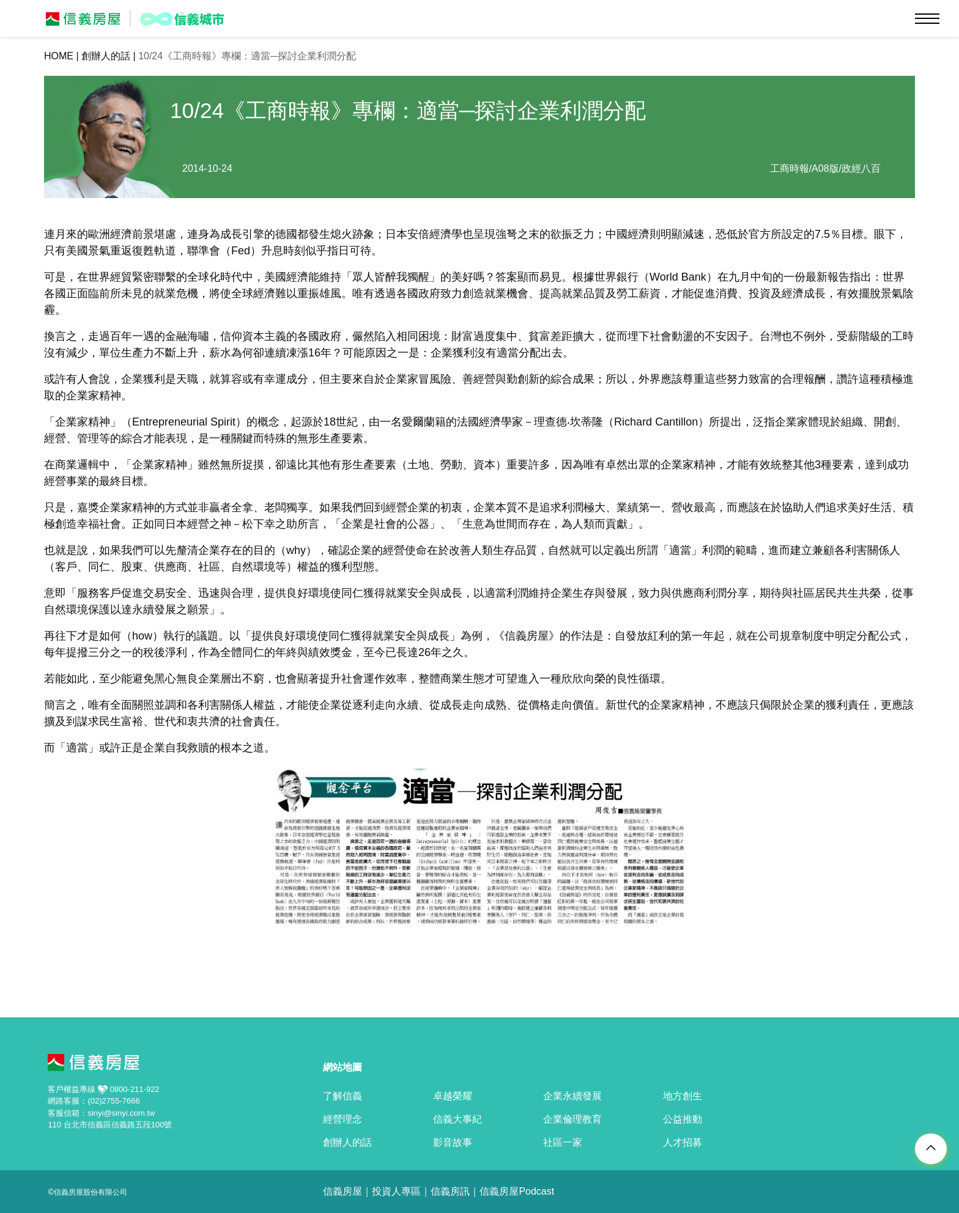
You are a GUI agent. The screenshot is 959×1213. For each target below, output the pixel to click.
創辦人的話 (105, 56)
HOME (58, 56)
